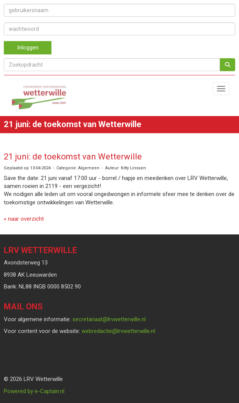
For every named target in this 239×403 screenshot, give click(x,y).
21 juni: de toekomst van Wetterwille (73, 156)
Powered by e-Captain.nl (34, 391)
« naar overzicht (24, 218)
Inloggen (27, 47)
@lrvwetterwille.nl (109, 319)
